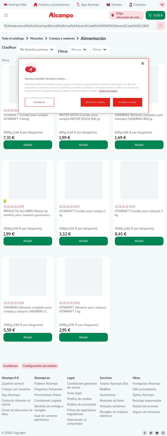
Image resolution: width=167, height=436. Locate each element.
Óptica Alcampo (143, 395)
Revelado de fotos (112, 400)
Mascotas (36, 38)
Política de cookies (79, 398)
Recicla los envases (145, 406)
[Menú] (6, 15)
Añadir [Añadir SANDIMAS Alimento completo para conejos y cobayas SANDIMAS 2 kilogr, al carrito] (27, 337)
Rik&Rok (105, 389)
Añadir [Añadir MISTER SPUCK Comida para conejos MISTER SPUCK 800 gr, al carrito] (83, 144)
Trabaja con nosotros (16, 389)
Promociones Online (47, 395)
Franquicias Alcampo (146, 383)
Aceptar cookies (127, 102)
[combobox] (79, 25)
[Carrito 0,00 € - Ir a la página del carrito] (155, 15)
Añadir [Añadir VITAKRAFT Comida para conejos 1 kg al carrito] (83, 241)
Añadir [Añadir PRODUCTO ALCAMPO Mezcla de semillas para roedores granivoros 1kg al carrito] (27, 241)
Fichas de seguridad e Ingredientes (81, 412)
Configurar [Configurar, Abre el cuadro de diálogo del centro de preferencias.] (39, 102)
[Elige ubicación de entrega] (126, 15)
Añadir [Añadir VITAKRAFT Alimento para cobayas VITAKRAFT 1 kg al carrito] (83, 337)
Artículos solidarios (112, 406)
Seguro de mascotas (146, 412)
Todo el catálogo (13, 38)
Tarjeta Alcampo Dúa (114, 383)
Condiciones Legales (47, 400)
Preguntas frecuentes (48, 389)
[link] (39, 366)
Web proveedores (144, 389)
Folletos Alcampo (46, 383)
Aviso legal (74, 393)
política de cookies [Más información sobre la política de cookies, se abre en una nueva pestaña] (108, 90)
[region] (83, 86)
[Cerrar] (142, 63)
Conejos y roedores (62, 38)
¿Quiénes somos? (13, 383)
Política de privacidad (81, 404)
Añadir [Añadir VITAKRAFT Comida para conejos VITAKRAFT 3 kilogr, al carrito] (27, 144)
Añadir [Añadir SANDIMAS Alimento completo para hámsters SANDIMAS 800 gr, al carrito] (139, 144)
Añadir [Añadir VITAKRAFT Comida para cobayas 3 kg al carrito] (139, 241)
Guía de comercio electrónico (45, 417)
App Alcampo (11, 395)
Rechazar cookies (95, 102)
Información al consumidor (77, 421)
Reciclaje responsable (147, 400)
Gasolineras (107, 395)
